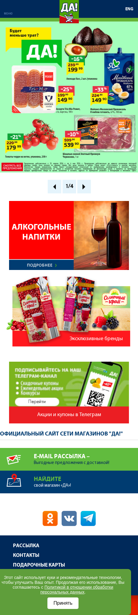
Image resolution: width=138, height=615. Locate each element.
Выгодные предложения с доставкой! (86, 456)
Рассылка (26, 546)
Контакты (26, 555)
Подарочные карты (39, 565)
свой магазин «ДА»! (86, 479)
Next (84, 186)
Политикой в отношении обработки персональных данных (76, 589)
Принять (62, 603)
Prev (54, 186)
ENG (129, 9)
